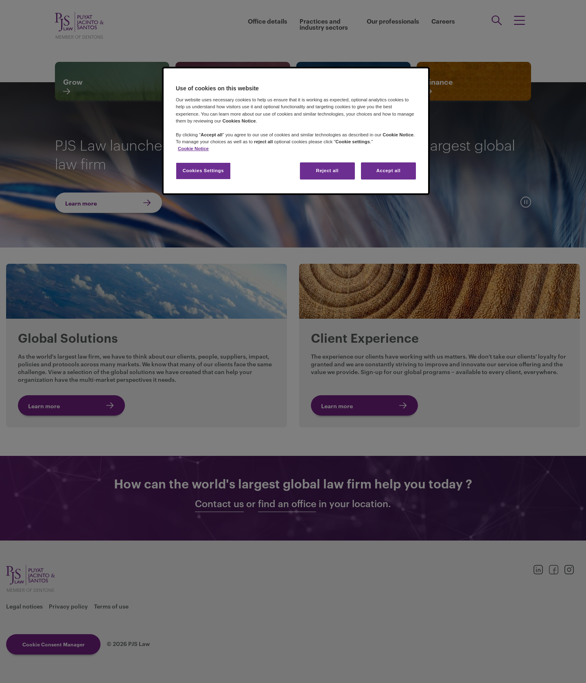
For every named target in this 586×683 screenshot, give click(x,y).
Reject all (327, 170)
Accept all (388, 170)
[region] (296, 130)
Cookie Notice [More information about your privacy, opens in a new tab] (193, 148)
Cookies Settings (203, 170)
